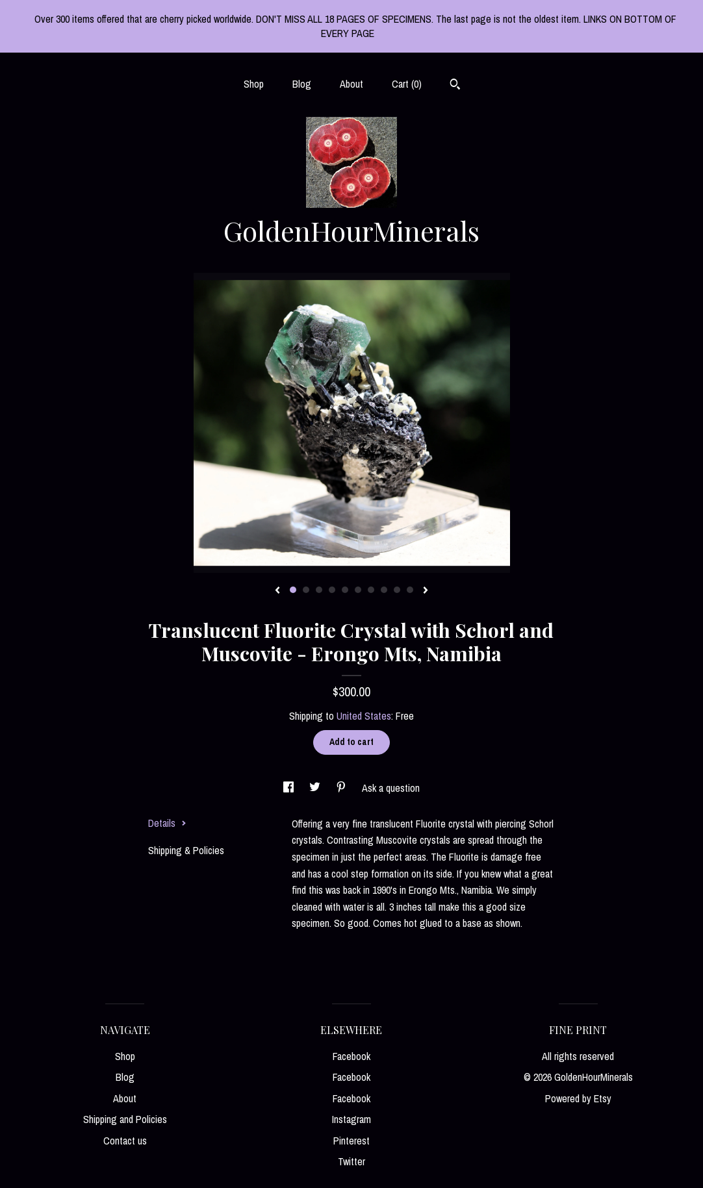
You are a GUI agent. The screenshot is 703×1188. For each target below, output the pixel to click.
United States (364, 716)
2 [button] (306, 590)
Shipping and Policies (125, 1119)
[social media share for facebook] (289, 788)
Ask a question (391, 788)
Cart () (407, 84)
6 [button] (358, 590)
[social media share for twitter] (316, 788)
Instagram (351, 1119)
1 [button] (293, 590)
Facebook (351, 1056)
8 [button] (384, 590)
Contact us (125, 1140)
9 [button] (397, 590)
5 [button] (345, 590)
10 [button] (410, 590)
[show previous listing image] (277, 591)
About (351, 84)
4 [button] (332, 590)
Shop (254, 84)
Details (167, 823)
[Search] (455, 86)
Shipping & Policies (186, 850)
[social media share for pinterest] (342, 788)
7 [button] (371, 590)
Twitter (351, 1161)
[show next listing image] (425, 591)
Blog (301, 84)
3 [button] (319, 590)
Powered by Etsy (578, 1098)
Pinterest (351, 1140)
